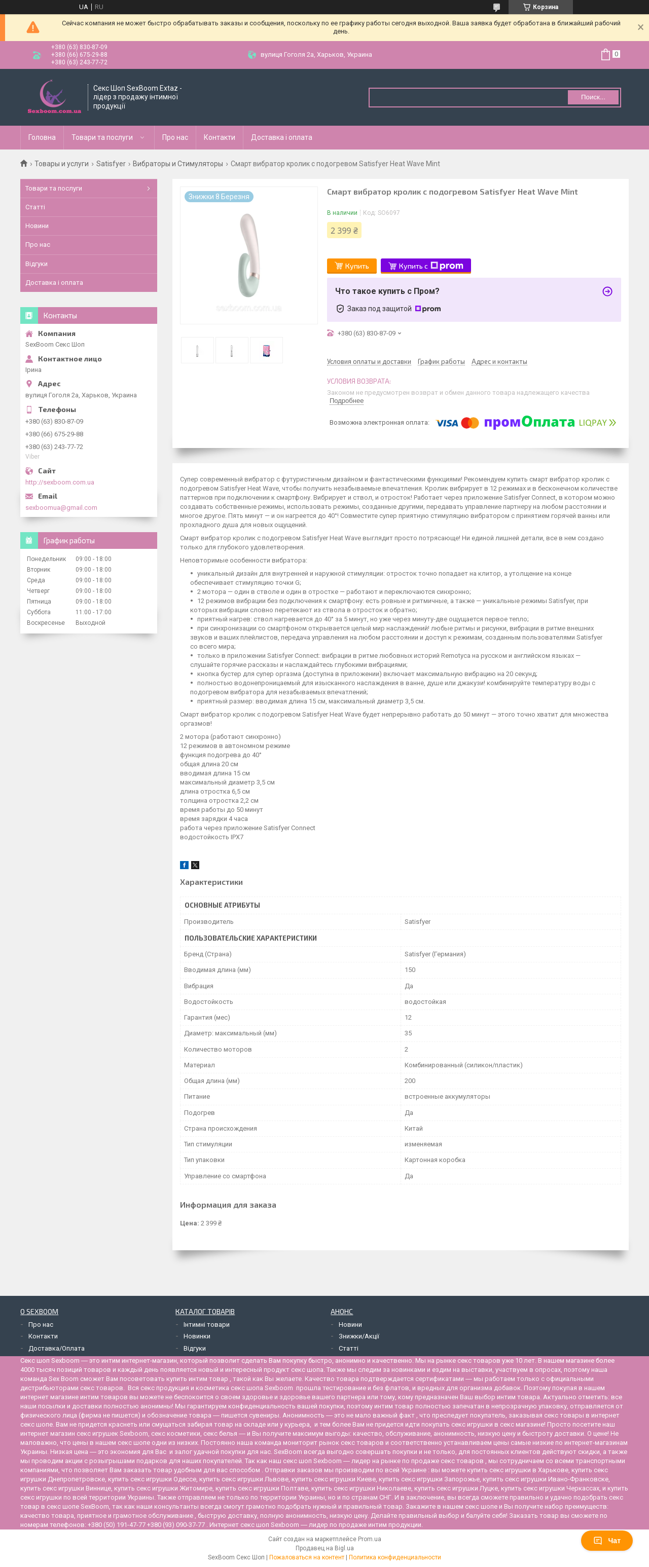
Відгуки (36, 264)
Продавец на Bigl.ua (325, 1548)
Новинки (197, 1336)
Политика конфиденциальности (395, 1557)
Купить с (431, 266)
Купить (357, 266)
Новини (37, 226)
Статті (35, 207)
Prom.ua (369, 1539)
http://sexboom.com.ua (59, 482)
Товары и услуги (61, 164)
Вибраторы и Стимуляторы (178, 164)
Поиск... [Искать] (593, 97)
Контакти (219, 137)
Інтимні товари (207, 1324)
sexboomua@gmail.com (61, 507)
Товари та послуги (102, 137)
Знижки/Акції (359, 1336)
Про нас (175, 137)
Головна (42, 137)
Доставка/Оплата (56, 1348)
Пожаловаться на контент (306, 1557)
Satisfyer (111, 164)
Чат (607, 1540)
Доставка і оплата (281, 137)
